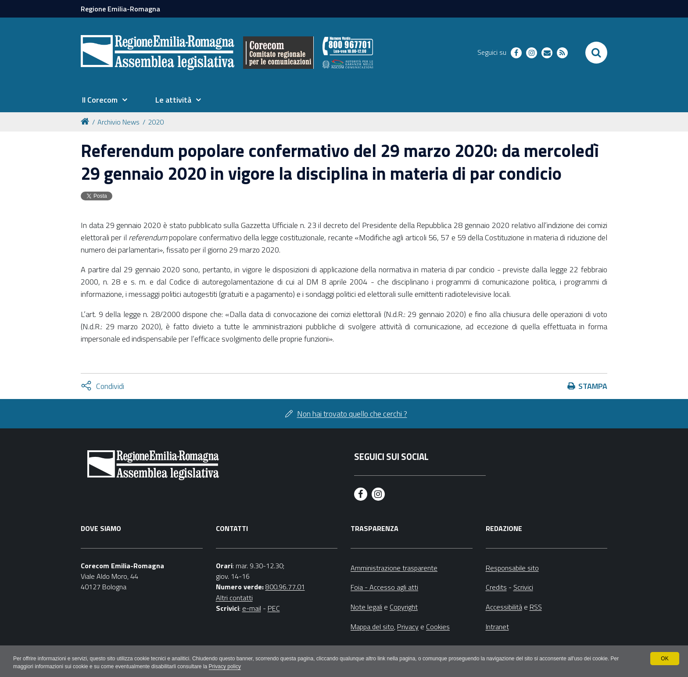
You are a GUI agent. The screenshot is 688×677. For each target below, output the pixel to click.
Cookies (438, 626)
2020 (156, 122)
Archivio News (118, 122)
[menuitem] (104, 100)
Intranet (497, 626)
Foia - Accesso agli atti (384, 587)
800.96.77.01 (285, 586)
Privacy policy (225, 666)
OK (664, 659)
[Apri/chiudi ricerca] (596, 53)
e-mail (251, 608)
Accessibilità (504, 607)
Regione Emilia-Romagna (120, 9)
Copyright (404, 607)
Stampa (592, 386)
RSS (536, 607)
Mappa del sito (372, 626)
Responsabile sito (512, 568)
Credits (496, 587)
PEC (274, 608)
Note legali (366, 607)
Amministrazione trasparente (394, 568)
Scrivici (523, 587)
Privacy (408, 626)
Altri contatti (234, 597)
